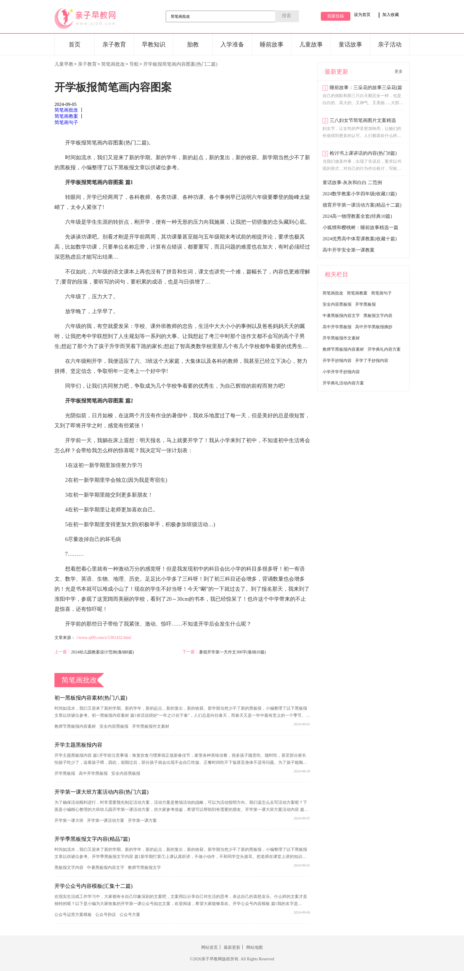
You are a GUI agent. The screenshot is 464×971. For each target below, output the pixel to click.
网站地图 (254, 947)
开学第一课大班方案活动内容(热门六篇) (101, 792)
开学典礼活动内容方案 (343, 383)
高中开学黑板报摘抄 (373, 327)
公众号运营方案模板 (73, 914)
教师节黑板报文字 (144, 867)
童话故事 (350, 44)
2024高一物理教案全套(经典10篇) (357, 216)
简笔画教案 (66, 116)
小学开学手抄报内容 (341, 372)
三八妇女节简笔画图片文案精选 (363, 120)
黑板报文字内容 (68, 867)
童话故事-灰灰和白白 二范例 (352, 182)
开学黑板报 (64, 773)
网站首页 (209, 947)
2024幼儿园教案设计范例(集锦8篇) (102, 652)
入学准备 (232, 44)
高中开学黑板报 (93, 773)
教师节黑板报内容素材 (75, 726)
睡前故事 (271, 44)
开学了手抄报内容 (371, 360)
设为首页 (362, 14)
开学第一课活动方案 (105, 820)
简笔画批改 (113, 64)
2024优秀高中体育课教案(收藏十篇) (360, 238)
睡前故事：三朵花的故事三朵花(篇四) (366, 88)
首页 (74, 44)
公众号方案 (130, 914)
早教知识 (153, 44)
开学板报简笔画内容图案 (113, 87)
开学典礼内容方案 (384, 349)
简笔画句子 (66, 122)
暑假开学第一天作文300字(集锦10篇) (232, 652)
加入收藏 (390, 14)
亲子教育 (114, 44)
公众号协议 (105, 914)
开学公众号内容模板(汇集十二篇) (93, 886)
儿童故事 (311, 44)
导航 (134, 64)
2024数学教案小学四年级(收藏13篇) (360, 193)
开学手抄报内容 (337, 360)
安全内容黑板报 (113, 726)
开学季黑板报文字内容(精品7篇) (92, 839)
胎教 (193, 44)
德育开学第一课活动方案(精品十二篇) (362, 204)
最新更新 (232, 947)
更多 (398, 71)
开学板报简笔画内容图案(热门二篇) (180, 64)
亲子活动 (390, 44)
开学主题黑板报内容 (78, 745)
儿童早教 (63, 64)
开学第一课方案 (142, 820)
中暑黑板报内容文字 (105, 867)
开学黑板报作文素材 (150, 726)
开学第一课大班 (68, 820)
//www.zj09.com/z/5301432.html (103, 637)
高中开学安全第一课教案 (349, 249)
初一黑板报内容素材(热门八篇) (90, 698)
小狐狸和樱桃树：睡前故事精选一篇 (360, 227)
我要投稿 (335, 16)
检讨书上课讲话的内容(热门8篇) (363, 153)
